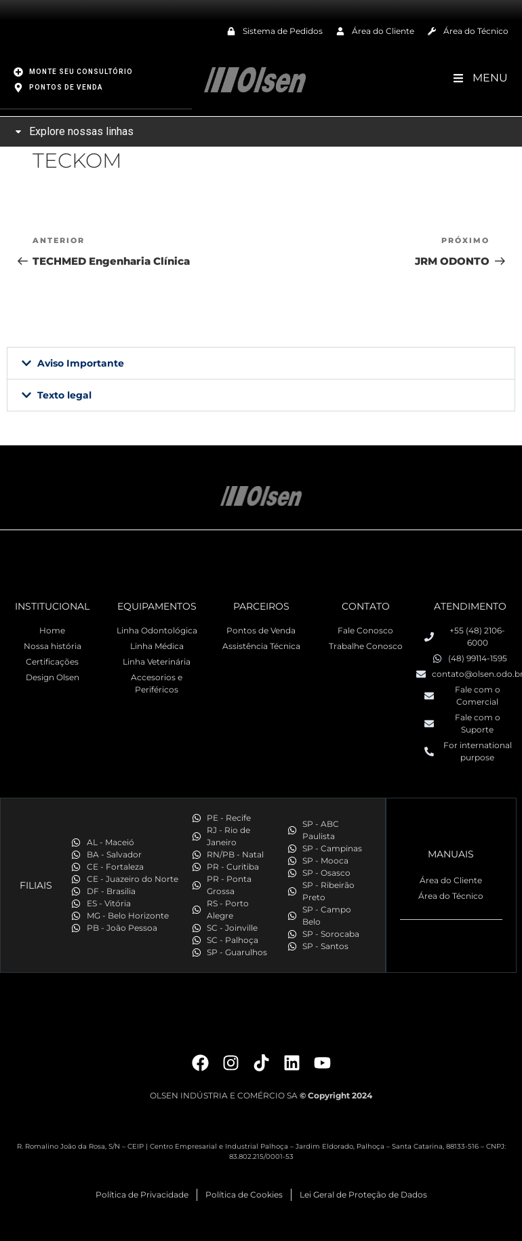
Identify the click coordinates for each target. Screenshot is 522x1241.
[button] (261, 362)
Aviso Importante (80, 362)
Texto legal (64, 394)
